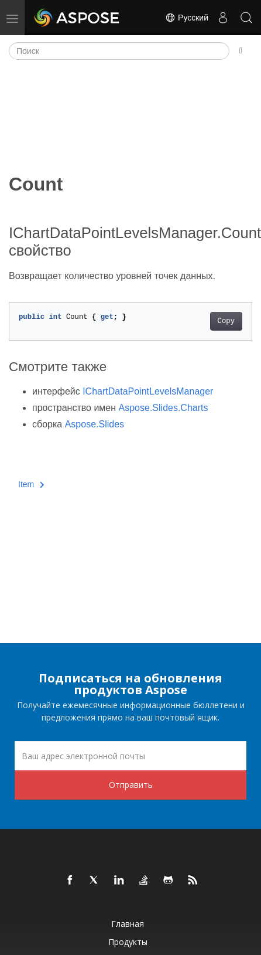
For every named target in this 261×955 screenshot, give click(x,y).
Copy (226, 321)
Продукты (127, 941)
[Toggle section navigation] (241, 51)
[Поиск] (119, 51)
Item (31, 484)
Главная (127, 923)
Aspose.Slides (94, 424)
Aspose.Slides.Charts (163, 408)
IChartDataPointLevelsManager (148, 391)
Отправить (131, 784)
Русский (186, 17)
